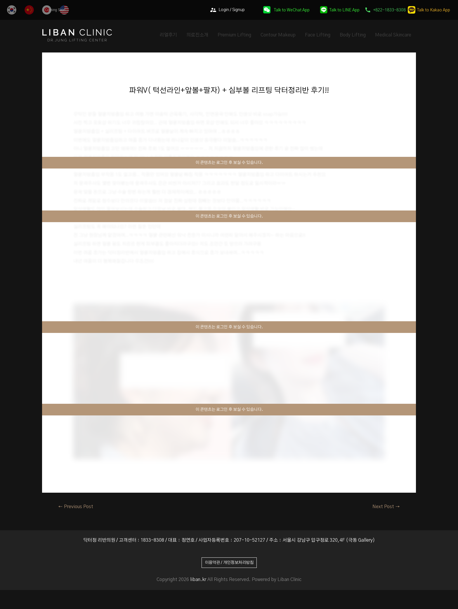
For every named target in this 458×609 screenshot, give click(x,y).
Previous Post (75, 506)
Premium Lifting (234, 35)
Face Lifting (317, 35)
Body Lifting (353, 35)
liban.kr (198, 579)
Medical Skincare (393, 35)
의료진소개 (197, 35)
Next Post (386, 506)
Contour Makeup (278, 35)
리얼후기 (168, 35)
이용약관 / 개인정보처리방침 (229, 563)
